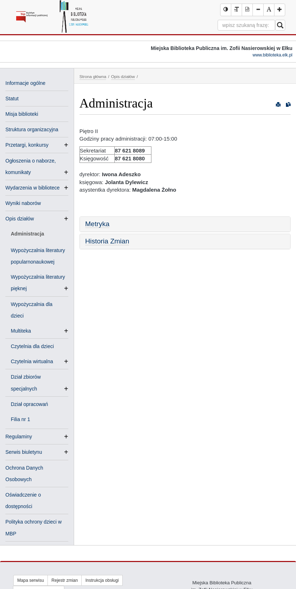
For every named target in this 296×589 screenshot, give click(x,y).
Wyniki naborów (23, 203)
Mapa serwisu (30, 580)
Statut (12, 98)
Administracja (27, 234)
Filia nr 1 (20, 419)
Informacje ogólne (25, 83)
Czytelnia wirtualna (35, 361)
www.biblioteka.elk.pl (272, 55)
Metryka (97, 224)
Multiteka (24, 331)
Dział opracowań (29, 404)
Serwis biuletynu (23, 452)
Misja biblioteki (21, 114)
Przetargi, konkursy (27, 145)
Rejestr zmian (64, 580)
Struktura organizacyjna (31, 129)
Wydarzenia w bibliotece (32, 187)
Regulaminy (18, 436)
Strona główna (92, 76)
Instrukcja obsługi (102, 580)
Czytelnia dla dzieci (32, 346)
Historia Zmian (107, 241)
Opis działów (19, 218)
